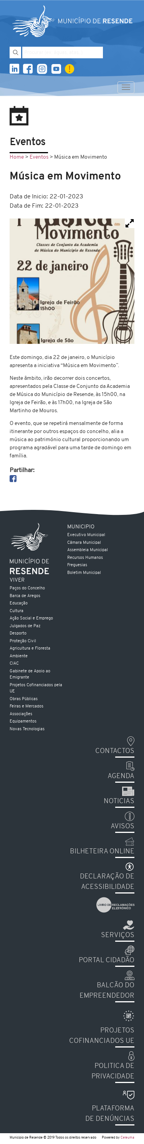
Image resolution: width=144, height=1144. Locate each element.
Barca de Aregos (25, 596)
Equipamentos (23, 721)
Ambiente (19, 656)
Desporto (18, 633)
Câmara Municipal (84, 543)
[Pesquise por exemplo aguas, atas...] (62, 52)
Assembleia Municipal (87, 550)
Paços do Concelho (27, 588)
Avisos (122, 826)
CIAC (14, 664)
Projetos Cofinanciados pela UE (36, 688)
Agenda (121, 776)
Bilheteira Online (102, 851)
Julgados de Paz (25, 626)
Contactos (114, 751)
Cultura (16, 611)
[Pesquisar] (15, 52)
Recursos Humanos (85, 558)
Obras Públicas (24, 699)
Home (17, 157)
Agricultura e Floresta (30, 648)
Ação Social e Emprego (31, 618)
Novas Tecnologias (27, 729)
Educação (19, 603)
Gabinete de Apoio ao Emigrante (30, 674)
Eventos (39, 157)
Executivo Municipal (86, 535)
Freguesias (77, 565)
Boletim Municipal (84, 573)
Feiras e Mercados (26, 706)
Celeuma (127, 1137)
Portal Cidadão (106, 960)
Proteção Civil (23, 641)
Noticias (119, 801)
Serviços (117, 935)
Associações (21, 714)
